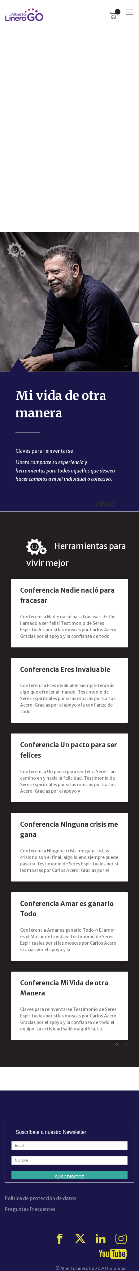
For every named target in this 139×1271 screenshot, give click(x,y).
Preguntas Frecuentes (30, 1209)
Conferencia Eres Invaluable (65, 669)
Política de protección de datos (40, 1198)
